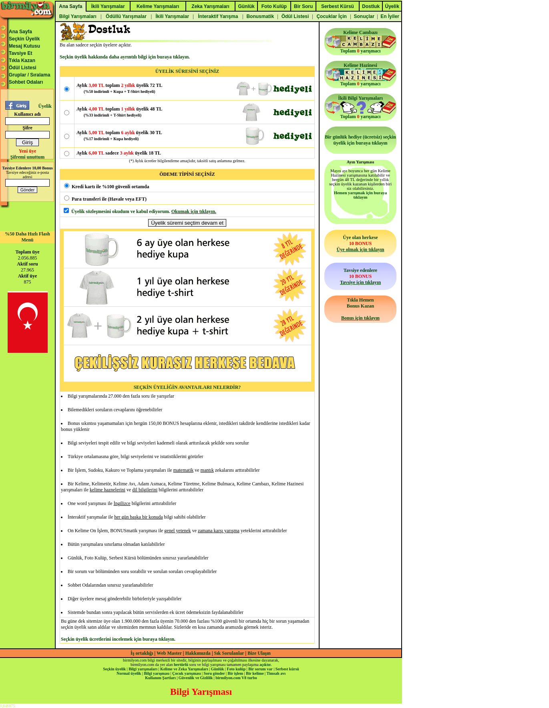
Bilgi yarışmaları (143, 669)
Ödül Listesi (22, 67)
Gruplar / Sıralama (29, 75)
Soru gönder (214, 673)
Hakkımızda (198, 653)
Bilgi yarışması (156, 673)
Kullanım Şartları (160, 678)
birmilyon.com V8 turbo (236, 678)
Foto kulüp (236, 669)
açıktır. (265, 664)
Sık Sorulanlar (229, 653)
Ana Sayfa (20, 31)
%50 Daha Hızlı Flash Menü (27, 237)
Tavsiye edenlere (360, 276)
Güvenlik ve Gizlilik (196, 678)
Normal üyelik (129, 673)
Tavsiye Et (20, 53)
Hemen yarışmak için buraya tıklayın (360, 195)
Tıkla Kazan (22, 60)
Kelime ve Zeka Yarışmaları (184, 669)
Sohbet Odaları (26, 82)
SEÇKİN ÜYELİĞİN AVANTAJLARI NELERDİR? (187, 387)
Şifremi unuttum (27, 157)
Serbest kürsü (287, 669)
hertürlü (181, 664)
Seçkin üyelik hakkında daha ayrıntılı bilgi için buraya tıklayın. (125, 57)
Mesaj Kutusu (24, 46)
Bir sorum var (260, 669)
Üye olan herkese (360, 243)
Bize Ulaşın (259, 653)
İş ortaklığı (142, 653)
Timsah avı (276, 673)
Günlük (217, 669)
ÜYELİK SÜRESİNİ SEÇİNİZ (187, 71)
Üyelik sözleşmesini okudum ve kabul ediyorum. (120, 211)
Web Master (170, 653)
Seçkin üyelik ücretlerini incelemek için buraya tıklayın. (118, 639)
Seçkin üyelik (114, 669)
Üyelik (44, 106)
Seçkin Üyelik (24, 39)
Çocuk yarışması (186, 673)
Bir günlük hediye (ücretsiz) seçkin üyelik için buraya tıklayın (360, 140)
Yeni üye (27, 151)
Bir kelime (255, 673)
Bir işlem (235, 673)
